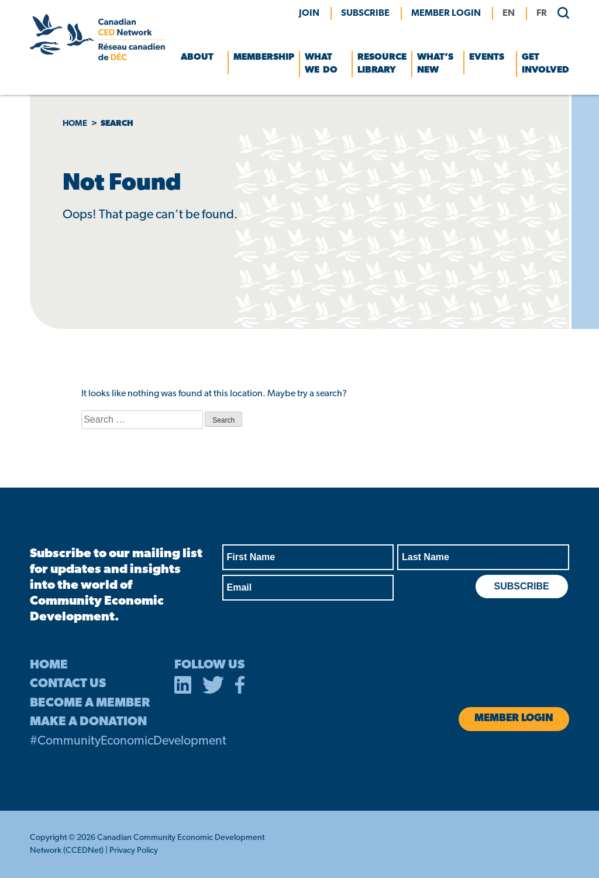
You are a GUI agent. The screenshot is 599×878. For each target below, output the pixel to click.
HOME (49, 665)
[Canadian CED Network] (97, 58)
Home (75, 123)
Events (486, 57)
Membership (263, 57)
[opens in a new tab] (183, 687)
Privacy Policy (133, 850)
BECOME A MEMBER (90, 703)
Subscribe (365, 13)
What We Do (321, 64)
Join (309, 13)
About (197, 57)
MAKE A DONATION (88, 722)
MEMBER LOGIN (446, 13)
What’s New (435, 64)
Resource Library (382, 64)
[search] (559, 12)
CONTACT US (68, 684)
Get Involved (545, 64)
